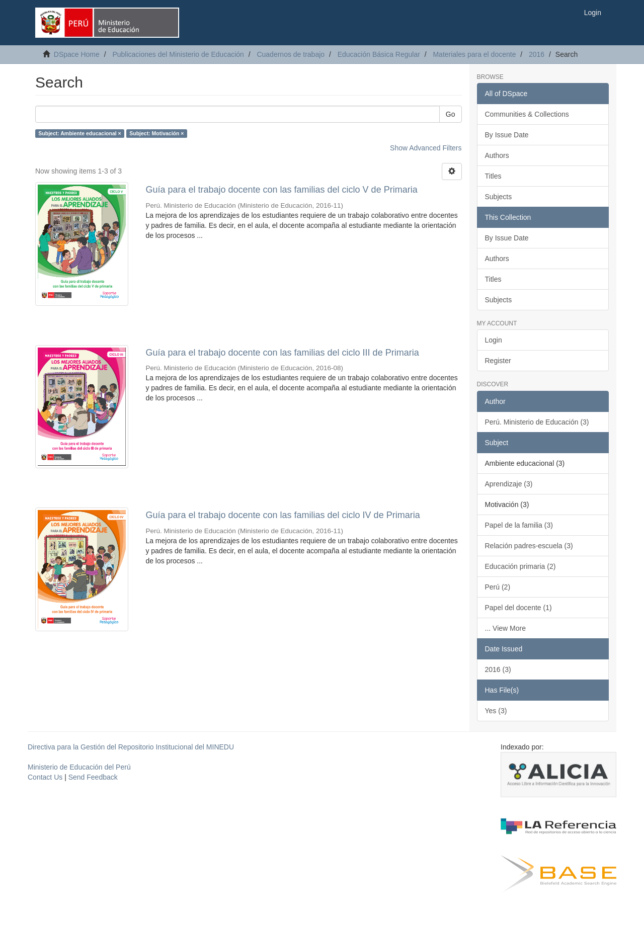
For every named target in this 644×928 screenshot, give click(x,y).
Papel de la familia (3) (519, 525)
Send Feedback (93, 777)
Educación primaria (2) (520, 566)
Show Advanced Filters (425, 148)
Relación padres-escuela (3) (529, 546)
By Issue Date (507, 135)
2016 (536, 54)
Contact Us (45, 777)
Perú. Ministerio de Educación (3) (537, 422)
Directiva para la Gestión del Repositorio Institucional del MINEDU (131, 747)
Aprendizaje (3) (509, 484)
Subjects (498, 197)
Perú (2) (498, 587)
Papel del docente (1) (518, 608)
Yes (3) (496, 711)
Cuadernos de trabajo (291, 54)
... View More (505, 628)
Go (450, 114)
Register (498, 361)
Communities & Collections (527, 114)
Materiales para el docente (474, 54)
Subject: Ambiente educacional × (79, 133)
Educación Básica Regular (379, 54)
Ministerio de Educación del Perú (79, 767)
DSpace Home (77, 54)
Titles (493, 176)
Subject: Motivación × (156, 133)
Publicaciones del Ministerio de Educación (178, 54)
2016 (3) (498, 669)
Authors (497, 155)
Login (493, 340)
